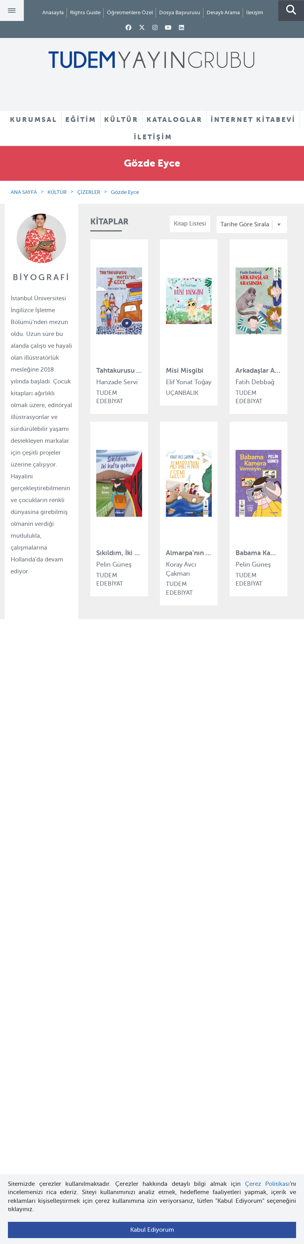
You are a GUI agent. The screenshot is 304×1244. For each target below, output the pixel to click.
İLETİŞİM (153, 137)
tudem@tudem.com (152, 1111)
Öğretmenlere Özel (130, 12)
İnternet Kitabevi (34, 977)
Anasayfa (53, 12)
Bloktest (101, 774)
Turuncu (101, 889)
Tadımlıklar (167, 789)
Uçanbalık (104, 817)
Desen (98, 846)
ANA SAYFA (24, 192)
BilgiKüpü (103, 788)
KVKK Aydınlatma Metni (44, 817)
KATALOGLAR (174, 119)
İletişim (254, 12)
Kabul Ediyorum (152, 1230)
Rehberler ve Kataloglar (184, 818)
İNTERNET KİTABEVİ (253, 119)
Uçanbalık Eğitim (113, 831)
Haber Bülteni (30, 802)
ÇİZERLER (88, 192)
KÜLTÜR (121, 119)
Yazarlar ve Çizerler (178, 774)
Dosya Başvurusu (179, 12)
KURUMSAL (33, 119)
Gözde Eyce (125, 192)
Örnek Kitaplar (171, 803)
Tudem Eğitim (109, 759)
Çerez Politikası (267, 1184)
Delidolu (101, 860)
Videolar (163, 832)
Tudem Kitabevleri (36, 774)
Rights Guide (85, 12)
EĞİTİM (80, 119)
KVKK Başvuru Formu (41, 831)
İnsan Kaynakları (34, 788)
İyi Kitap (101, 875)
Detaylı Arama (223, 12)
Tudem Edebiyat (112, 802)
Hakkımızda (28, 759)
